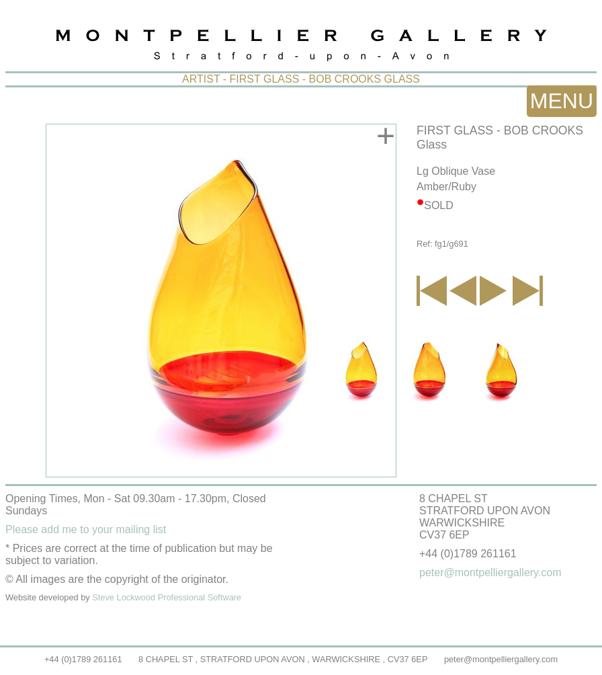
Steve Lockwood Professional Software (166, 597)
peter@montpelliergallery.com (501, 659)
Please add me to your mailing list (85, 529)
